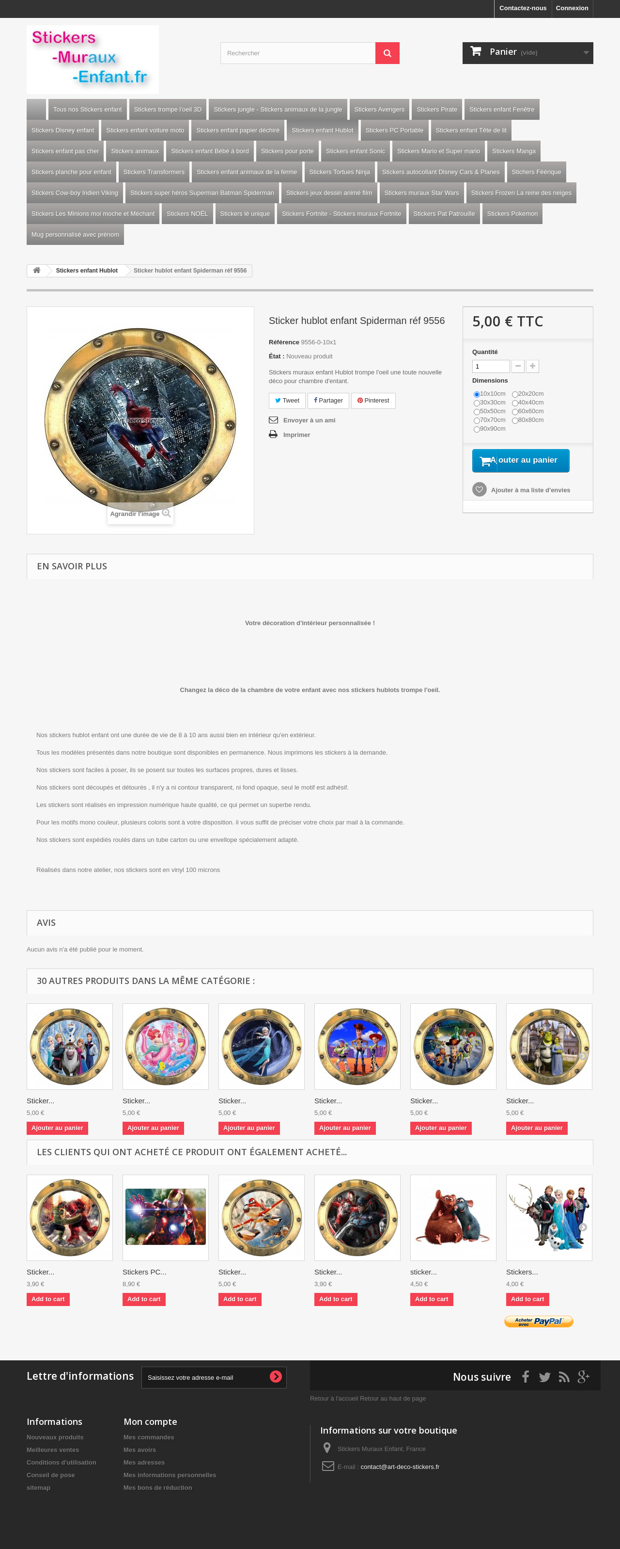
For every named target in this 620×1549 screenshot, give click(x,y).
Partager (328, 400)
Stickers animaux (135, 151)
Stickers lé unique (245, 213)
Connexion (572, 8)
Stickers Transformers (154, 172)
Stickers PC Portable (395, 130)
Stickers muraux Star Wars (422, 192)
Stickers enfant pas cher (65, 151)
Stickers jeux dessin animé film (329, 192)
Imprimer (296, 434)
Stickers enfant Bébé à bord (209, 151)
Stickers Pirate (437, 109)
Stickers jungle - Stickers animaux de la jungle (278, 109)
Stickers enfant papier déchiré (237, 130)
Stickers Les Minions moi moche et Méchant (93, 213)
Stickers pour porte (287, 151)
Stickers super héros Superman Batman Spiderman (202, 192)
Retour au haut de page (393, 1398)
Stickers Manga (514, 151)
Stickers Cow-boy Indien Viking (74, 192)
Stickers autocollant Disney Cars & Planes (441, 172)
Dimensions (491, 380)
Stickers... (522, 1272)
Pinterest (373, 400)
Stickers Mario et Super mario (438, 151)
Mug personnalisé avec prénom (75, 234)
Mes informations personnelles (170, 1475)
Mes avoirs (140, 1449)
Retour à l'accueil (334, 1398)
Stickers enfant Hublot (322, 130)
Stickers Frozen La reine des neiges (521, 192)
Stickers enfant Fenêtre (501, 109)
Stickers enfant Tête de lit (471, 130)
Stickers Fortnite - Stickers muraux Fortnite (341, 213)
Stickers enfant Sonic (355, 151)
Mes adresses (144, 1462)
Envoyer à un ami (309, 420)
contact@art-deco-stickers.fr (400, 1466)
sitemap (38, 1487)
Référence (284, 342)
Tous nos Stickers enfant (87, 109)
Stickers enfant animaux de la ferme (247, 172)
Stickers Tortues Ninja (340, 172)
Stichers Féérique (536, 172)
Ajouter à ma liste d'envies (530, 502)
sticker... (423, 1272)
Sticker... (41, 1101)
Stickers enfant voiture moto (145, 130)
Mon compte (150, 1421)
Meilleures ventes (53, 1449)
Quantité (485, 351)
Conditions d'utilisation (61, 1462)
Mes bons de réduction (158, 1487)
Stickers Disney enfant (62, 130)
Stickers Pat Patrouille (444, 213)
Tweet (287, 400)
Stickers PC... (145, 1272)
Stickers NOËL (187, 213)
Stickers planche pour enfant (71, 172)
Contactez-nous (523, 8)
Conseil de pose (51, 1475)
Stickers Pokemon (512, 213)
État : (277, 356)
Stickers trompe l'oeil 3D (168, 109)
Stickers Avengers (380, 109)
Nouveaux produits (55, 1437)
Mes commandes (149, 1437)
